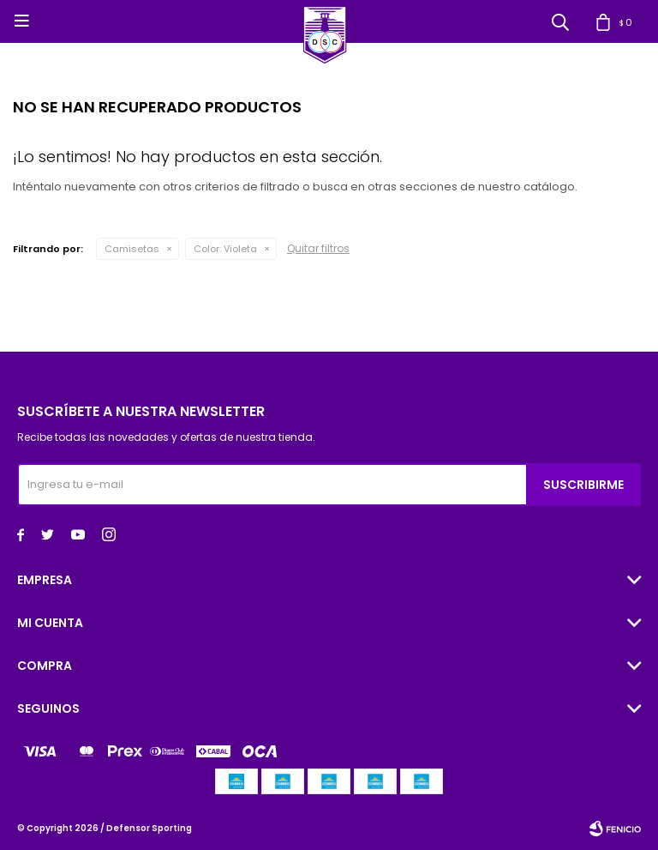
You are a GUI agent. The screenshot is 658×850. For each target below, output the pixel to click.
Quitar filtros (318, 248)
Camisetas (132, 249)
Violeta (225, 249)
